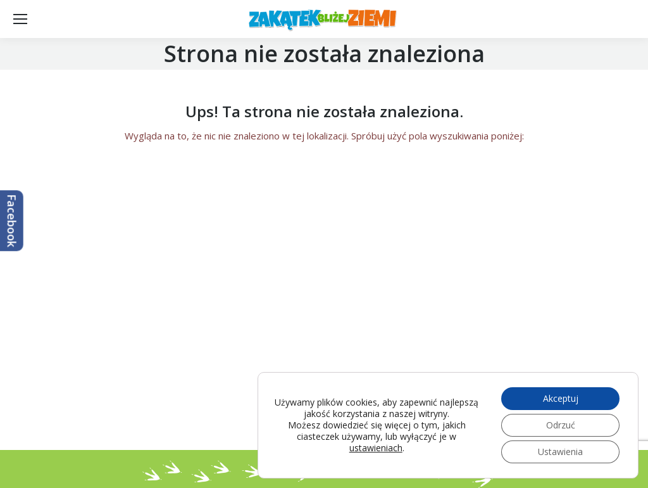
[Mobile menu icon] (20, 19)
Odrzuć (560, 425)
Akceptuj (560, 398)
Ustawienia (560, 452)
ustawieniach (375, 448)
